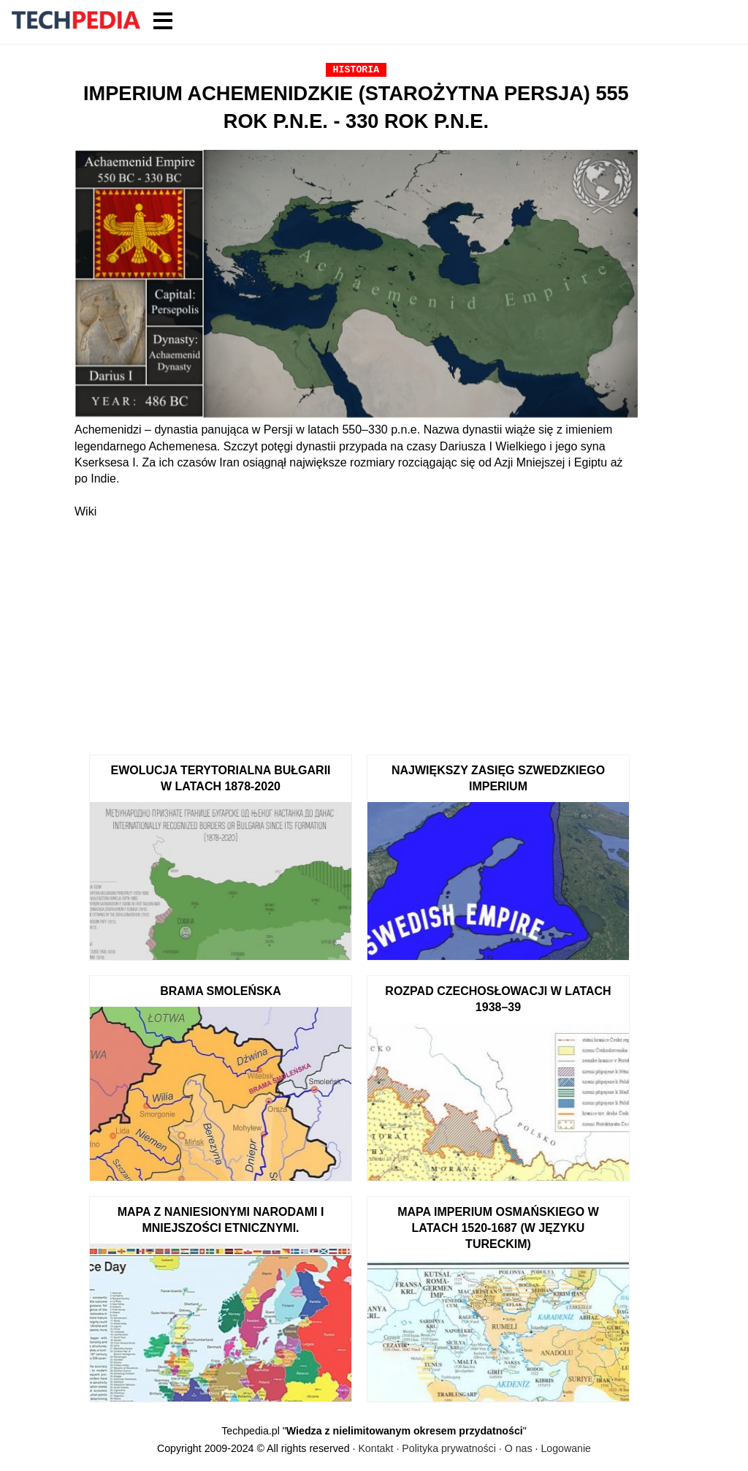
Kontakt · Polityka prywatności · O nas (445, 1448)
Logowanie (566, 1448)
